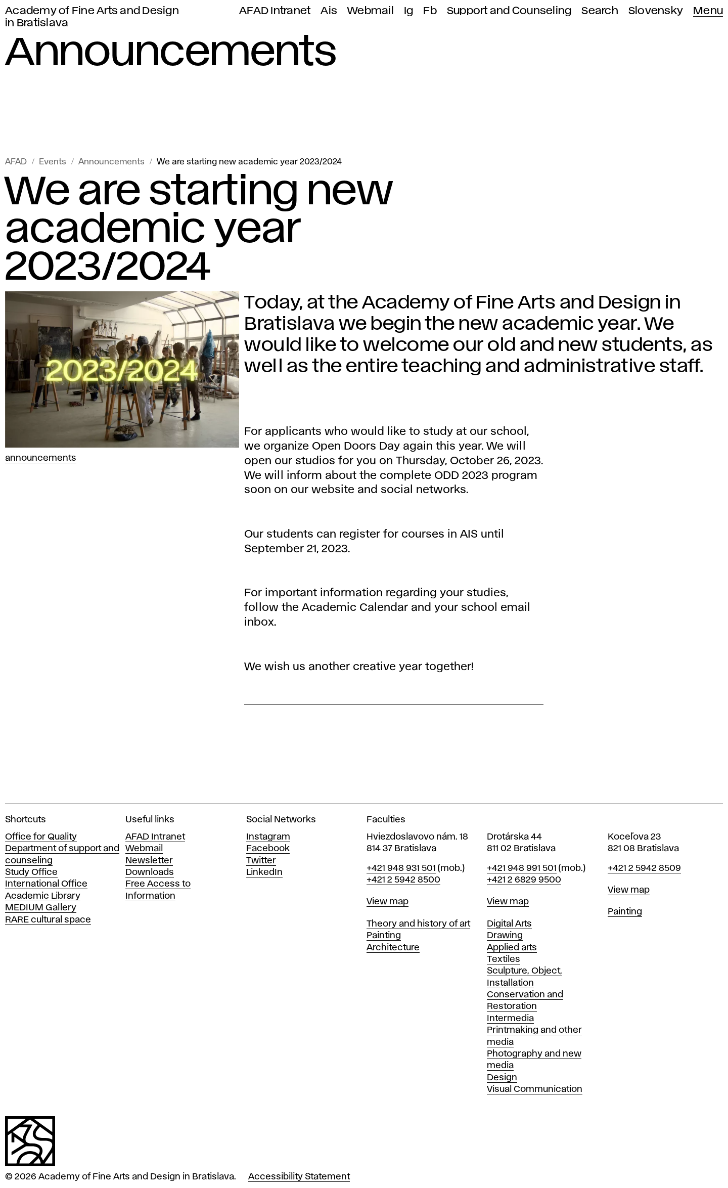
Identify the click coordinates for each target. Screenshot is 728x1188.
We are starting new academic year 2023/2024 (249, 162)
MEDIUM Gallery (40, 908)
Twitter (261, 861)
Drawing (505, 936)
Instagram (268, 837)
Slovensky (655, 11)
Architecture (393, 948)
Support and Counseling (509, 11)
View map (387, 902)
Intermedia (510, 1019)
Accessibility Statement (299, 1177)
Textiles (503, 959)
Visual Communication (534, 1089)
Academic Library (42, 896)
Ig (409, 11)
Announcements (111, 162)
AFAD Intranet (274, 11)
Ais (329, 11)
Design (502, 1078)
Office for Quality (41, 837)
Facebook (268, 849)
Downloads (149, 872)
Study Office (31, 872)
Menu (708, 11)
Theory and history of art (418, 924)
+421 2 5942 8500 (403, 880)
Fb (430, 11)
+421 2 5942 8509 (644, 868)
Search (599, 11)
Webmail (370, 11)
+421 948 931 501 (401, 868)
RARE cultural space (48, 920)
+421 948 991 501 (522, 868)
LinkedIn (264, 872)
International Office (46, 884)
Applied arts (512, 948)
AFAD (16, 162)
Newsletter (149, 861)
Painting (384, 936)
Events (52, 162)
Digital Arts (509, 924)
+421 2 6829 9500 (524, 880)
